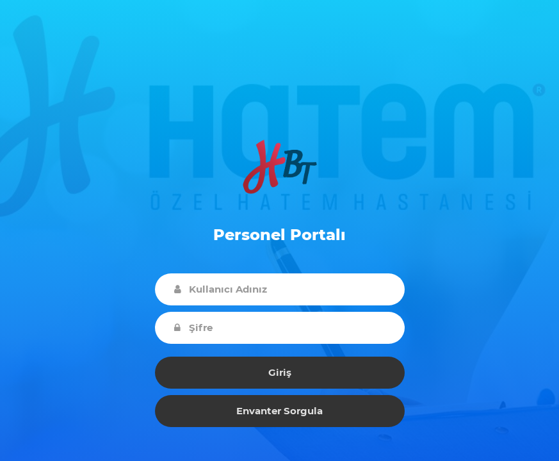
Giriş (279, 372)
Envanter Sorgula (279, 411)
